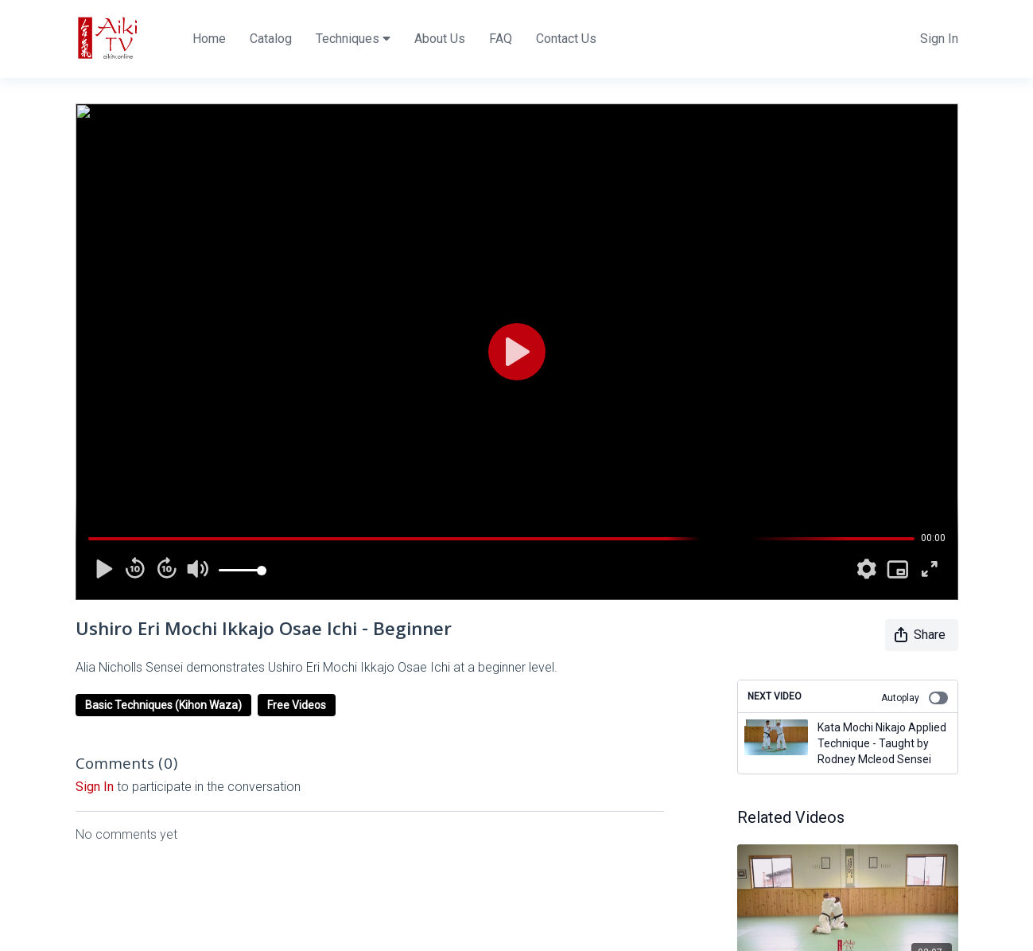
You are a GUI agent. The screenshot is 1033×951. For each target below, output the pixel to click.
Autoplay (914, 698)
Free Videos (296, 705)
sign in (95, 786)
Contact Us (566, 38)
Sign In (939, 38)
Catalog (271, 38)
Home (209, 38)
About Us (439, 38)
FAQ (500, 38)
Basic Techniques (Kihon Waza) (163, 705)
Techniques (353, 38)
